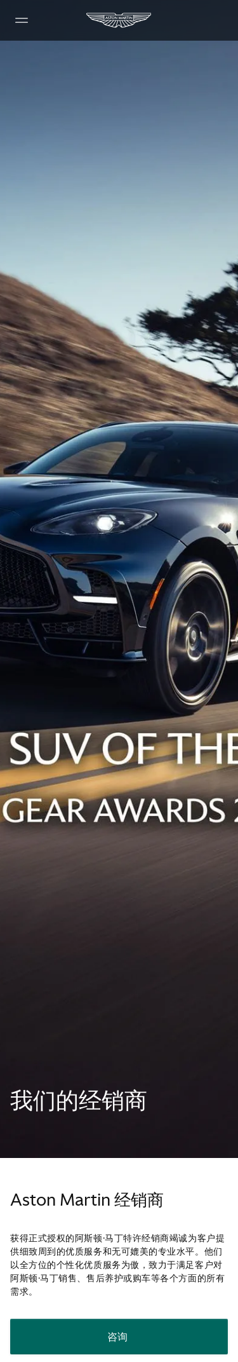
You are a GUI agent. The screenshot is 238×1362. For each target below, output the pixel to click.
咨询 (117, 1337)
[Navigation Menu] (21, 20)
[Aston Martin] (119, 20)
